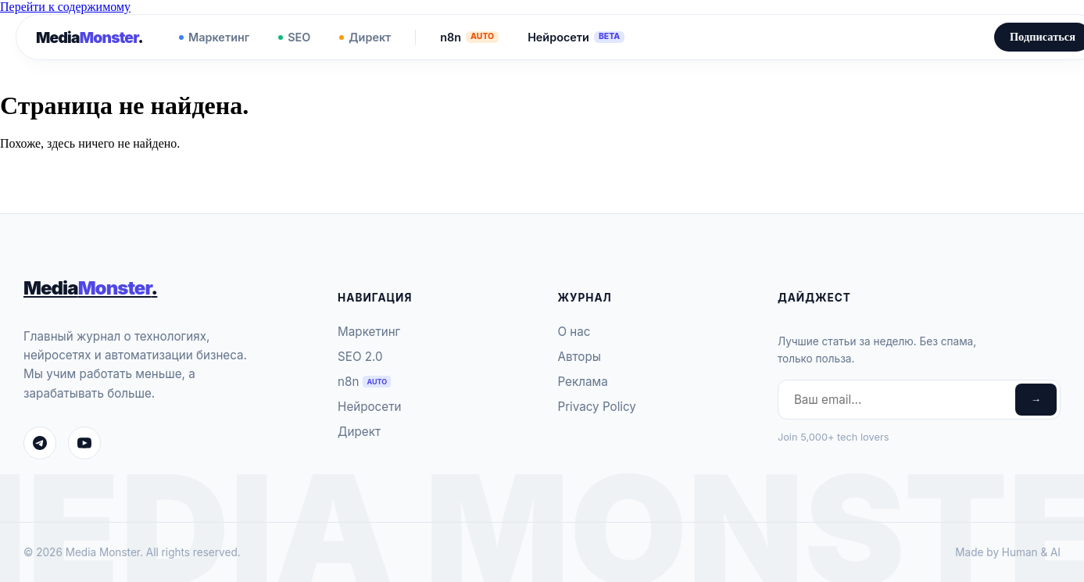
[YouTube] (84, 443)
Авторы (578, 356)
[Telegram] (39, 443)
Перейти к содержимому (65, 6)
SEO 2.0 (360, 356)
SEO (294, 37)
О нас (573, 331)
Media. (89, 37)
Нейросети (576, 37)
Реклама (582, 381)
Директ (365, 37)
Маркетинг (214, 37)
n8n (469, 37)
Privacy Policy (596, 406)
